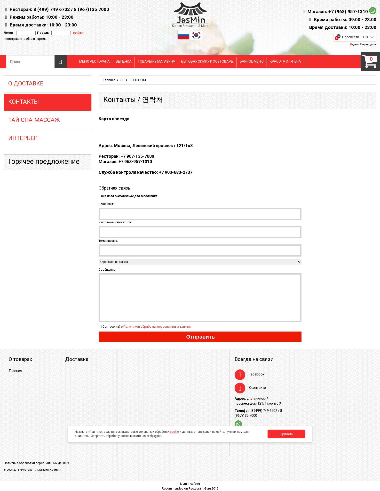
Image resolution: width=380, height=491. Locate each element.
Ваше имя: (106, 204)
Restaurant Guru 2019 (203, 488)
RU (122, 80)
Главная (109, 80)
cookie (174, 431)
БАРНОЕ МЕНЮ (252, 61)
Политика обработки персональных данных (36, 463)
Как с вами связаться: (115, 222)
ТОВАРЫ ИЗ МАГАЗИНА (156, 61)
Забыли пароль (35, 39)
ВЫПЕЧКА (124, 61)
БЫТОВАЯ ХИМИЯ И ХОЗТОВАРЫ (207, 61)
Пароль (42, 32)
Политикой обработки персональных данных (156, 326)
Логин (8, 32)
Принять (286, 434)
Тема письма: (108, 240)
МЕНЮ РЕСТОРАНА (94, 61)
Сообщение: (107, 269)
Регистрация (13, 39)
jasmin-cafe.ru (190, 483)
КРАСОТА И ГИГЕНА (285, 61)
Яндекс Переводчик (363, 44)
